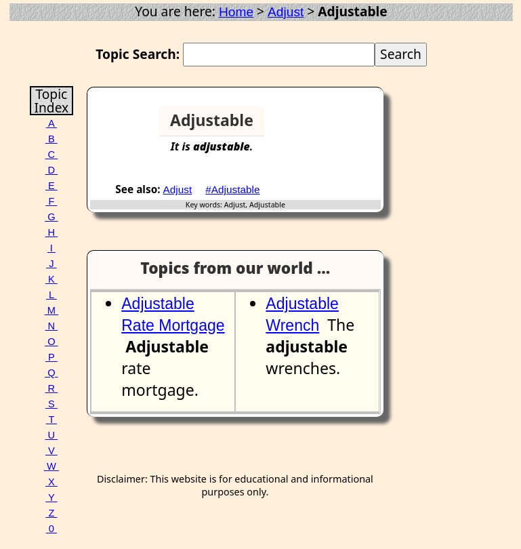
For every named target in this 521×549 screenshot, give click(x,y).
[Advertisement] (331, 126)
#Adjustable (232, 189)
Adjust (286, 12)
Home (236, 12)
